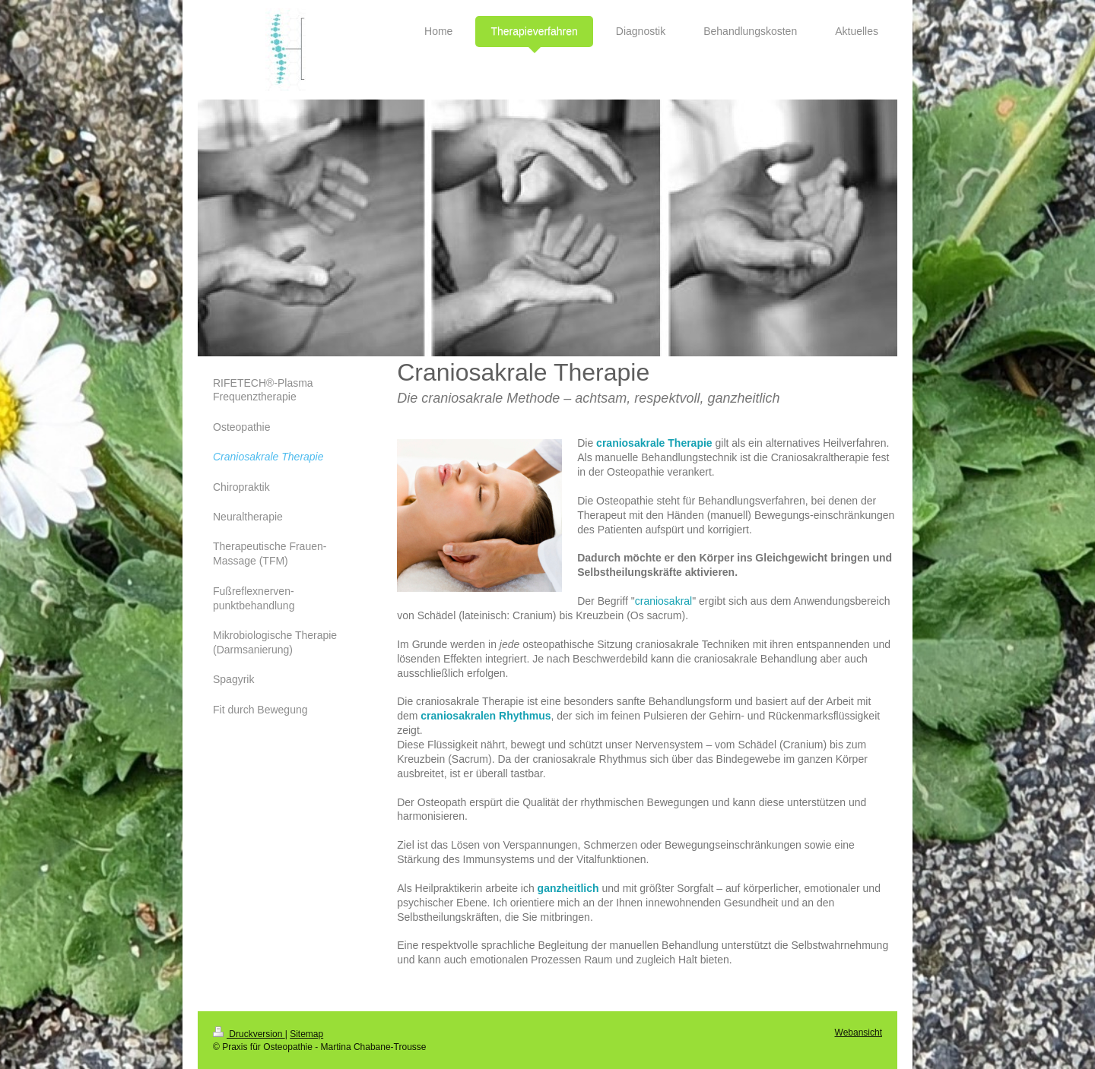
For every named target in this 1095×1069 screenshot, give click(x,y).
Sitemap (306, 1034)
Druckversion (249, 1034)
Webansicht (858, 1032)
